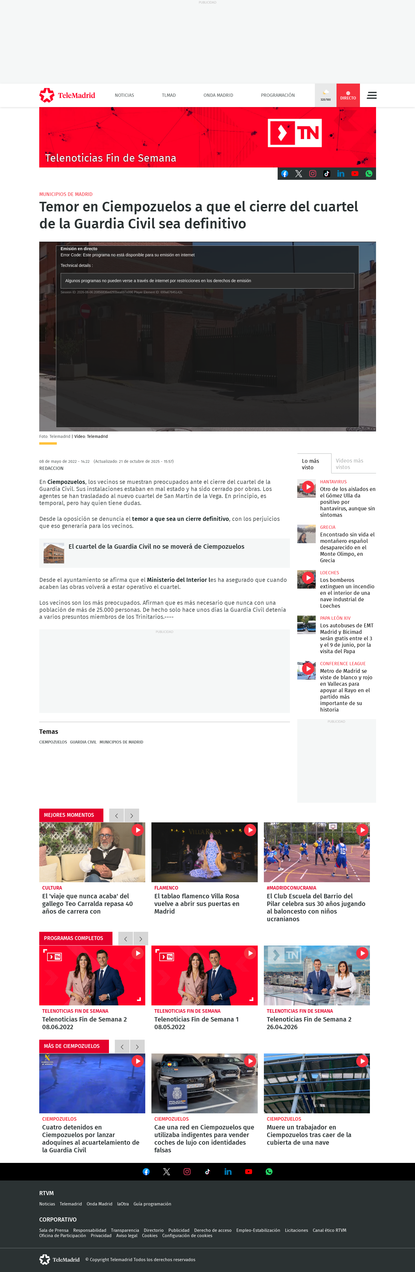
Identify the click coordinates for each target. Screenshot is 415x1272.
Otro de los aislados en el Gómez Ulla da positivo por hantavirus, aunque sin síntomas (306, 488)
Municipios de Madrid (66, 194)
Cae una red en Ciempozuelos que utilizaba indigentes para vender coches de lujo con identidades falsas (204, 1083)
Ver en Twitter (167, 1173)
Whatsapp (369, 173)
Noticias (124, 95)
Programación (278, 95)
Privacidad (101, 1236)
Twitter (299, 173)
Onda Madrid (218, 95)
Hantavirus (333, 482)
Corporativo (58, 1220)
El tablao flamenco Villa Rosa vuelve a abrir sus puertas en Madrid (204, 852)
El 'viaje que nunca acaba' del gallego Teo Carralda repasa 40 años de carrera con (92, 852)
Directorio (154, 1230)
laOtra (123, 1204)
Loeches (329, 572)
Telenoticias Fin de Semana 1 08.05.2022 (204, 975)
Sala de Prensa (54, 1230)
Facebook (285, 173)
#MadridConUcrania (291, 887)
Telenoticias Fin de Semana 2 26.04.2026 (317, 975)
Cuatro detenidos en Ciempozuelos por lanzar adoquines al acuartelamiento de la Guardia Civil (92, 1083)
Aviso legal (126, 1236)
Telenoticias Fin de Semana (75, 1011)
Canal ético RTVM (329, 1230)
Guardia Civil (83, 742)
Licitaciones (296, 1230)
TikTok (327, 173)
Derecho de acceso (213, 1230)
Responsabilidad (89, 1230)
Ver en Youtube (249, 1172)
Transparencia (125, 1230)
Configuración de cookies (187, 1236)
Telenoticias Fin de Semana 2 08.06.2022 (92, 975)
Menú (371, 95)
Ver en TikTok (208, 1173)
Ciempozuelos (53, 742)
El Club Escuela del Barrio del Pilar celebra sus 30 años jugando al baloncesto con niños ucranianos (317, 852)
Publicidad (178, 1230)
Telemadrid (71, 1204)
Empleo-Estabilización (258, 1230)
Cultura (52, 887)
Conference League (343, 663)
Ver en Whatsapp (269, 1172)
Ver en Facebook (146, 1173)
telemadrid (59, 1259)
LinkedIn (341, 173)
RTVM (46, 1193)
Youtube (355, 173)
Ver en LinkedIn (228, 1172)
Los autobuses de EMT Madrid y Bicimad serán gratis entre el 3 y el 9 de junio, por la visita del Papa (306, 625)
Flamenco (166, 887)
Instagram (313, 173)
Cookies (150, 1236)
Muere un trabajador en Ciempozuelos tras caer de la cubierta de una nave (317, 1083)
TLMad (169, 95)
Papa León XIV (335, 618)
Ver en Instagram (187, 1172)
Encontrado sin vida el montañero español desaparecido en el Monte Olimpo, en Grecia (306, 534)
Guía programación (152, 1204)
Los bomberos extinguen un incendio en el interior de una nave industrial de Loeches (306, 579)
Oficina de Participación (62, 1236)
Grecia (327, 527)
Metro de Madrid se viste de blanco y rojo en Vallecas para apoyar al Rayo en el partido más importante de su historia (306, 670)
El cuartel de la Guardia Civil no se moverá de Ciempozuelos (54, 553)
